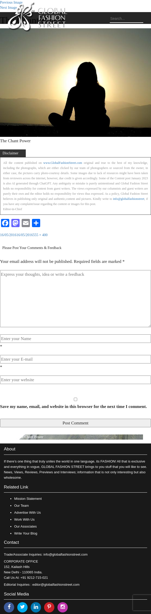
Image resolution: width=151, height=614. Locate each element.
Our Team (21, 506)
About (9, 449)
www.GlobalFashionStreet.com (62, 163)
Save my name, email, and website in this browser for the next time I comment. (73, 406)
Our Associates (25, 526)
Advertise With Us (27, 512)
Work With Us (24, 519)
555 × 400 (40, 235)
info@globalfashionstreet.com (65, 554)
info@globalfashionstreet (128, 199)
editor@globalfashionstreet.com (56, 584)
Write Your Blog (25, 533)
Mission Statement (28, 499)
